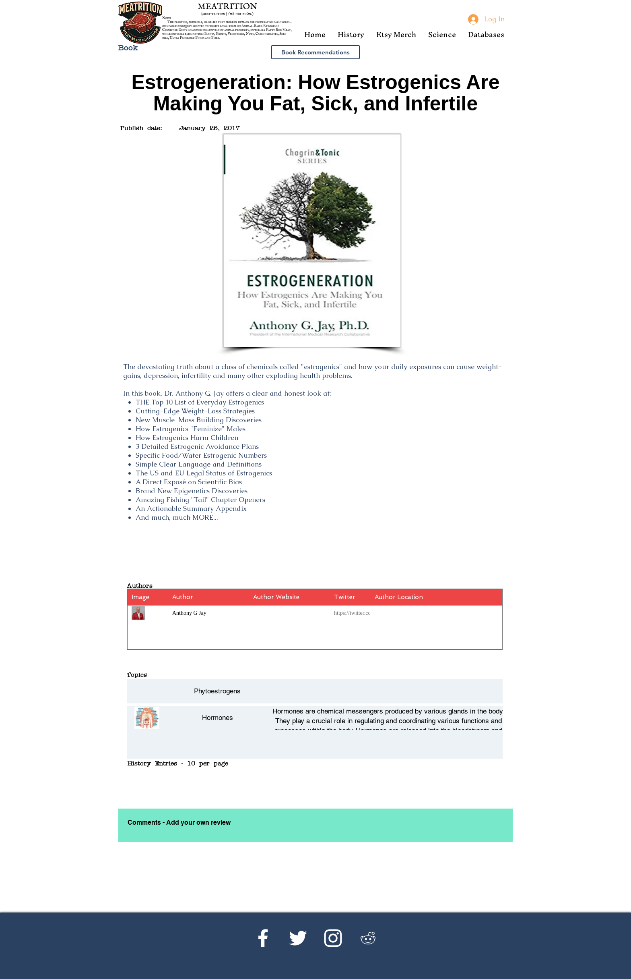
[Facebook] (263, 938)
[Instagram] (333, 938)
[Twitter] (298, 938)
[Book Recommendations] (315, 52)
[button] (351, 34)
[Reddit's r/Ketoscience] (368, 938)
